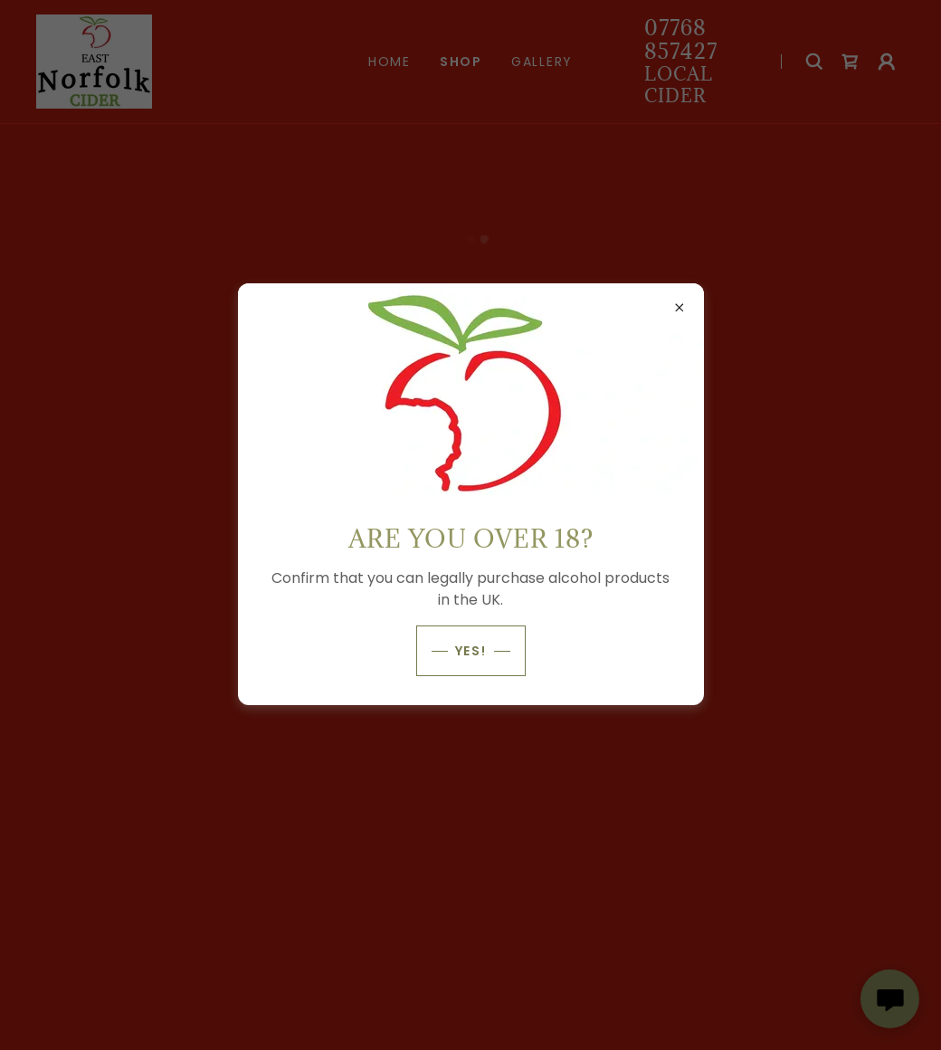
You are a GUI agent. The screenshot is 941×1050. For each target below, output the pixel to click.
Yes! (471, 651)
